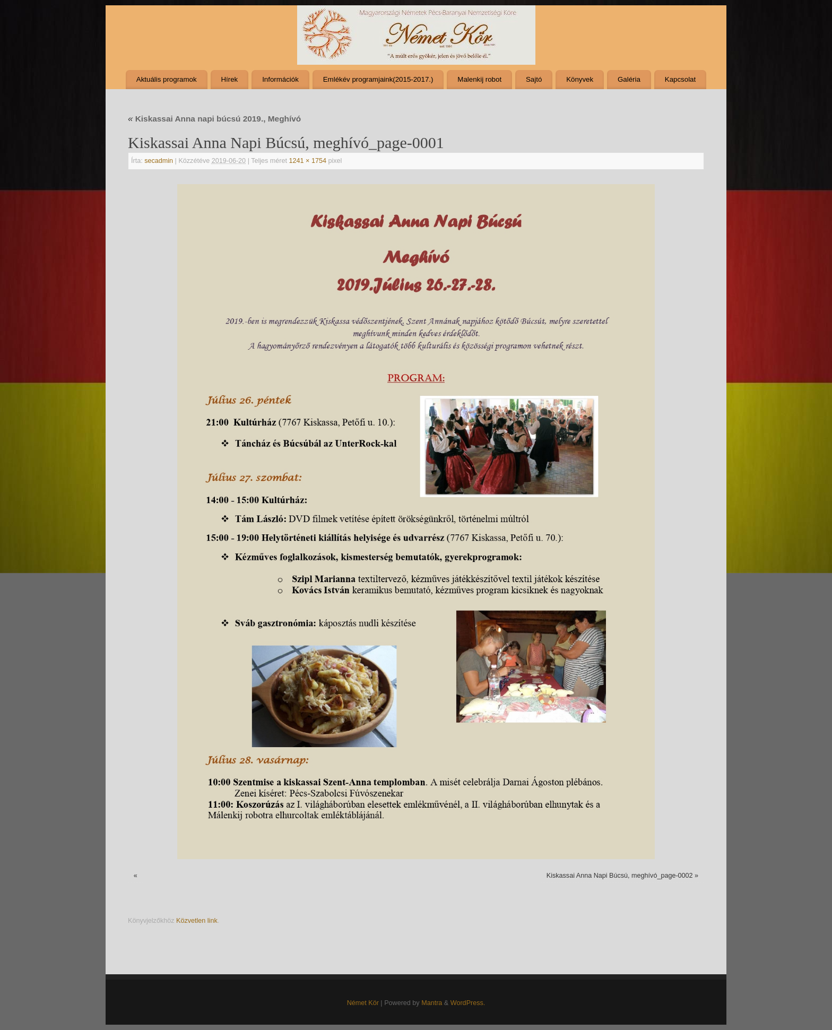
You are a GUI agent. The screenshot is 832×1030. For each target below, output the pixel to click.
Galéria (629, 79)
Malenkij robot (479, 79)
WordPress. (468, 1003)
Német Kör (363, 1003)
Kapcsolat (680, 79)
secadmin (158, 161)
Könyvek (579, 79)
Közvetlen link (197, 920)
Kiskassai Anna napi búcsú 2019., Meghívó (214, 118)
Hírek (229, 79)
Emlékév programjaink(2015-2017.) (378, 79)
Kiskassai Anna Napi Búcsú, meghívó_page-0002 (620, 875)
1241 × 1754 (307, 161)
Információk (280, 79)
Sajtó (534, 79)
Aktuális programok (166, 79)
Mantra (431, 1003)
